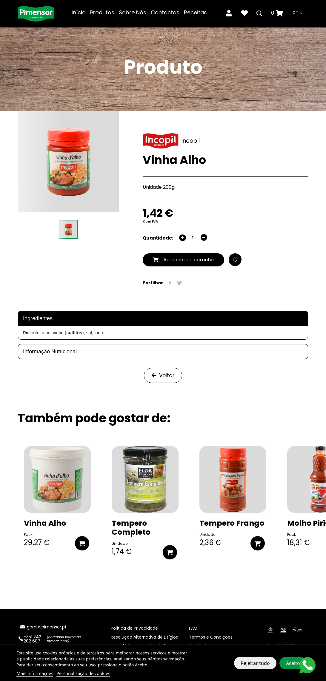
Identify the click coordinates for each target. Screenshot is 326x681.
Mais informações (34, 673)
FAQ (193, 628)
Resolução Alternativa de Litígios (144, 637)
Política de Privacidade (134, 628)
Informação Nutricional (50, 352)
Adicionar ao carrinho (183, 259)
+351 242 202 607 (32, 639)
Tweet (179, 282)
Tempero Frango (231, 523)
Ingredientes (38, 318)
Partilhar (170, 282)
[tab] (163, 318)
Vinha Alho (45, 523)
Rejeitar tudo (255, 663)
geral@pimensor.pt (47, 627)
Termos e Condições (211, 637)
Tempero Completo (131, 528)
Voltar (163, 375)
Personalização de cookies (83, 673)
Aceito (293, 663)
